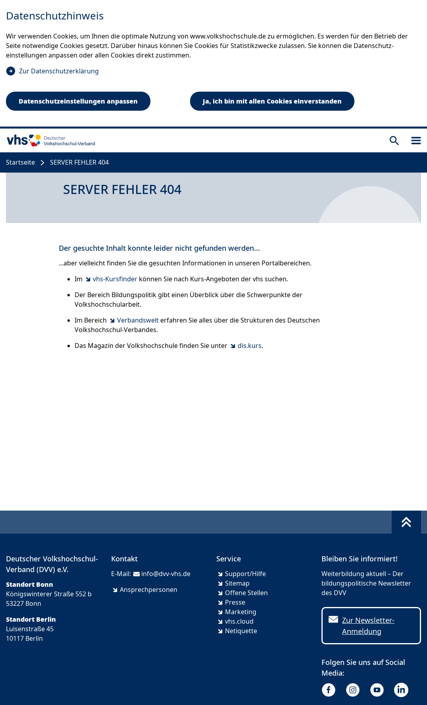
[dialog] (213, 64)
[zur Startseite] (49, 140)
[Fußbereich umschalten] (406, 522)
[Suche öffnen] (394, 141)
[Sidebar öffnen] (416, 141)
